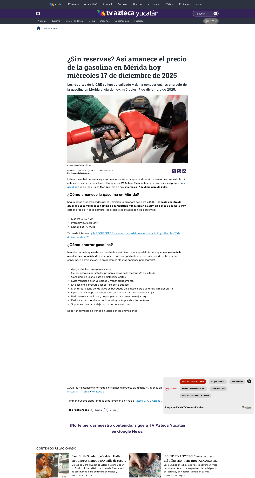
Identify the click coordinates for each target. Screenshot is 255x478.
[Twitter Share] (174, 171)
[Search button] (215, 13)
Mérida (113, 410)
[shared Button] (179, 171)
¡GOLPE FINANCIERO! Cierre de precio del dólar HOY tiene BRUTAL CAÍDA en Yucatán (190, 458)
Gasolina (98, 410)
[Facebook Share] (184, 171)
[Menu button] (49, 13)
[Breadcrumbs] (39, 28)
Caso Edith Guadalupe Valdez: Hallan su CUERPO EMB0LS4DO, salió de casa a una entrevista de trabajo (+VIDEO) (99, 458)
